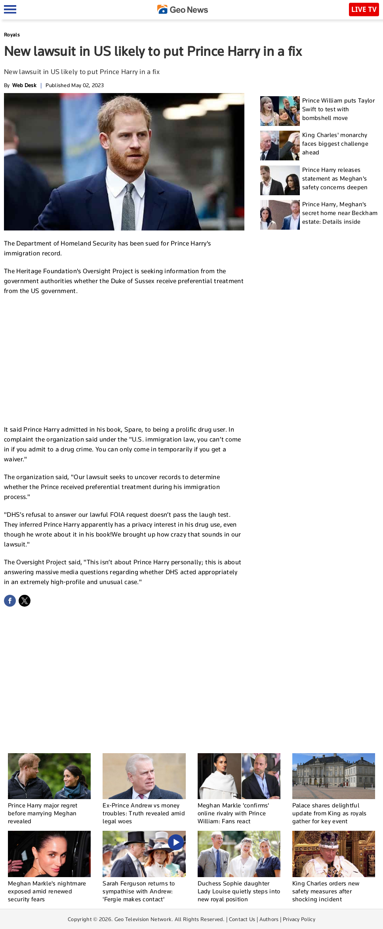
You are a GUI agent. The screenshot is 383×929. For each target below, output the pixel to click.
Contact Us (242, 919)
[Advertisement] (124, 359)
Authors (269, 919)
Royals (12, 35)
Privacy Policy (299, 919)
